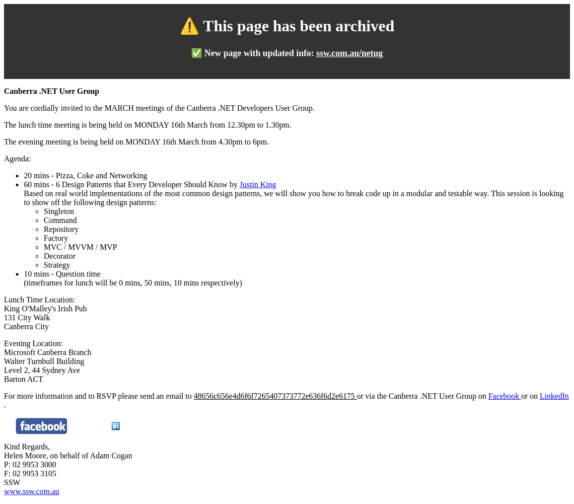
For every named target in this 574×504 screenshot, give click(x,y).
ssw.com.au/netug (349, 53)
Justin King (258, 184)
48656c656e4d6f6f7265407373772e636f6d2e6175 (275, 396)
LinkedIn (554, 396)
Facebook (504, 396)
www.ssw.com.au (31, 491)
